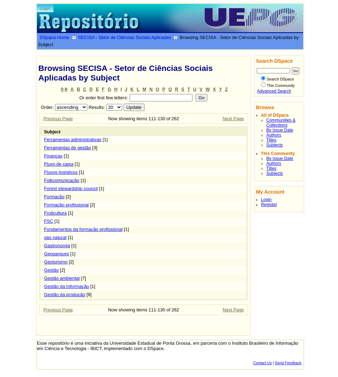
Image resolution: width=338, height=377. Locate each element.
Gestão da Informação (66, 286)
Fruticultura (55, 213)
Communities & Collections (280, 123)
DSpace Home (54, 37)
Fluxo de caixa (58, 164)
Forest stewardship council (71, 188)
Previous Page (58, 118)
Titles (271, 140)
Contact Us (262, 363)
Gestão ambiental (62, 278)
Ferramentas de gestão (67, 147)
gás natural (55, 237)
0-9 (64, 89)
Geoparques (56, 253)
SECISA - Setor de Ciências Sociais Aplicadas (124, 37)
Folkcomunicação (62, 180)
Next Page (233, 118)
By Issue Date (279, 130)
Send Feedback (288, 363)
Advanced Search (274, 91)
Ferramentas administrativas (72, 139)
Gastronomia (57, 245)
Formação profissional (66, 204)
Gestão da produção (64, 294)
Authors (273, 135)
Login (45, 8)
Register (269, 204)
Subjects (274, 145)
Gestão (51, 270)
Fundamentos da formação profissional (83, 229)
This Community (278, 85)
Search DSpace (277, 79)
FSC (48, 221)
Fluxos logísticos (61, 172)
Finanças (53, 156)
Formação (54, 196)
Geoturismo (55, 262)
